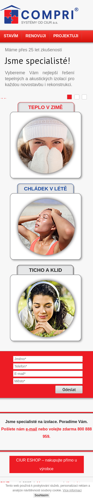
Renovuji (36, 36)
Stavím (11, 36)
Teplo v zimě (45, 107)
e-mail (31, 429)
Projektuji (65, 36)
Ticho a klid (45, 270)
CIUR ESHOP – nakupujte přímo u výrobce (46, 464)
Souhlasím (41, 495)
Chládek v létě (45, 188)
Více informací (72, 490)
